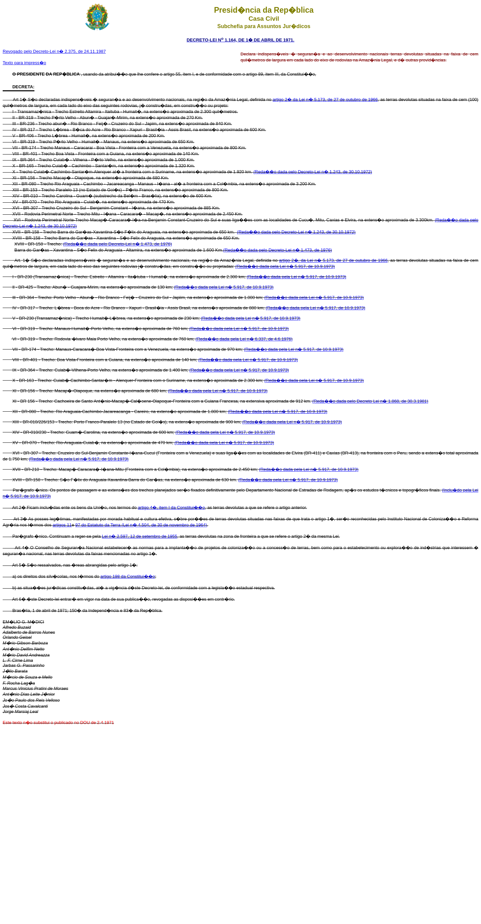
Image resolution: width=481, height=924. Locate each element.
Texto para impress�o (24, 62)
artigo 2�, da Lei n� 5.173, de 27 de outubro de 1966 (333, 260)
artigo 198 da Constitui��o (128, 576)
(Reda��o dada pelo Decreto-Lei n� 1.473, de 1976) (117, 243)
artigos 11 (62, 524)
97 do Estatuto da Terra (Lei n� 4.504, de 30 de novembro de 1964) (141, 524)
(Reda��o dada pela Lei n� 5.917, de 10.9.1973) (285, 266)
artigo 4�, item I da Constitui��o (171, 507)
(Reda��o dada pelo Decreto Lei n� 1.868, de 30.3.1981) (370, 401)
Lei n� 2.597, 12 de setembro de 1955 (139, 536)
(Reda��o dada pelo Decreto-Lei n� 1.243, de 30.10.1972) (313, 171)
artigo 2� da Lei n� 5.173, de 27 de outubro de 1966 (325, 99)
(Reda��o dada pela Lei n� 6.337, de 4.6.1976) (244, 338)
